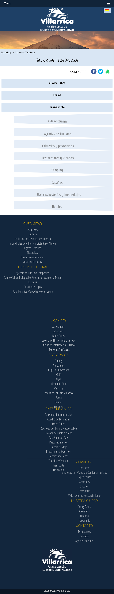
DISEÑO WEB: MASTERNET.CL (57, 591)
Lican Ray (6, 52)
